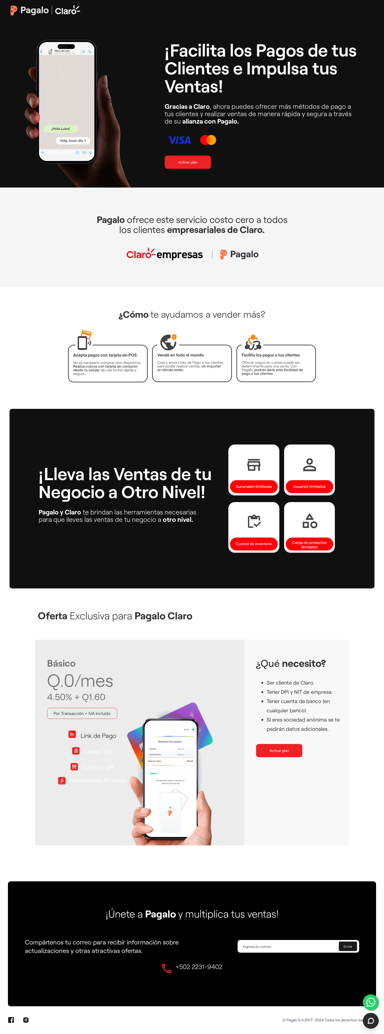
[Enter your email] (298, 946)
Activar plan (187, 162)
